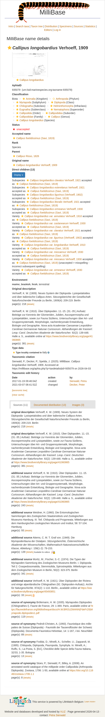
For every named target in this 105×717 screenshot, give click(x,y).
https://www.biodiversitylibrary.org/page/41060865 (41, 462)
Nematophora (59, 109)
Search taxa (22, 26)
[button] (9, 48)
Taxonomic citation (23, 356)
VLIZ (63, 711)
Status (16, 124)
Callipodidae (24, 116)
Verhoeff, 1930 (54, 209)
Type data (18, 347)
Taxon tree (37, 26)
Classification (20, 94)
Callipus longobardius (32, 80)
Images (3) (78, 404)
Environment (19, 279)
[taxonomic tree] (19, 390)
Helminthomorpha (61, 106)
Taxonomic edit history (25, 373)
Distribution (51, 26)
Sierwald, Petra (78, 381)
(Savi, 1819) (33, 138)
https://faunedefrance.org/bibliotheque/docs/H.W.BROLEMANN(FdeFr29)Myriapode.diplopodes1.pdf (52, 609)
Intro (10, 26)
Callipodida (23, 113)
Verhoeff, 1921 (53, 180)
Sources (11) (20, 404)
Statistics (90, 26)
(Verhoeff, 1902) (54, 194)
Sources (78, 26)
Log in (57, 30)
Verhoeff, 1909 (34, 165)
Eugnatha (22, 109)
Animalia (29, 98)
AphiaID (17, 85)
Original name (20, 160)
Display (18, 175)
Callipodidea (54, 113)
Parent (16, 151)
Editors (48, 30)
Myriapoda (23, 102)
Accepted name (21, 133)
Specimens (65, 26)
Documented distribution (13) (50, 404)
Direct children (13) (23, 169)
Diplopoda (58, 102)
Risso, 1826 (25, 156)
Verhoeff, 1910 (51, 216)
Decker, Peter (77, 384)
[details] (30, 304)
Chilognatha (24, 106)
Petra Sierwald (57, 715)
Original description (24, 288)
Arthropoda (60, 98)
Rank (15, 142)
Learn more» (90, 702)
